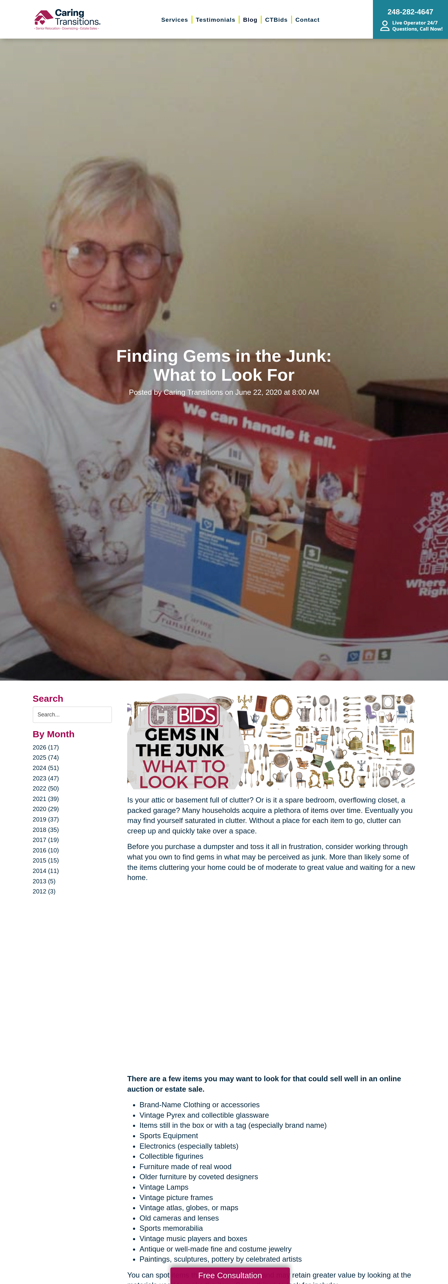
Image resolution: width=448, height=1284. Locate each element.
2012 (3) (44, 891)
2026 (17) (46, 747)
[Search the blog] (72, 715)
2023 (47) (46, 778)
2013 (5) (44, 881)
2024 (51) (46, 768)
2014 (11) (46, 870)
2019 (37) (46, 819)
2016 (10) (46, 850)
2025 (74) (46, 757)
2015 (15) (46, 860)
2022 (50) (46, 788)
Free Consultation (230, 1275)
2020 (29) (46, 809)
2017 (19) (46, 839)
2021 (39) (46, 798)
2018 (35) (46, 829)
